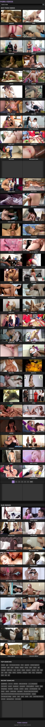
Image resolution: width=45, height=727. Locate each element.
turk (2, 672)
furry (33, 672)
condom (21, 688)
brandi (26, 696)
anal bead (3, 667)
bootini (37, 686)
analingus (25, 672)
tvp (39, 688)
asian (30, 667)
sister (12, 667)
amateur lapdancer (35, 665)
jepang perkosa (10, 699)
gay (7, 665)
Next (31, 481)
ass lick (18, 670)
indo (31, 696)
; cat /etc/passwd (33, 688)
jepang (26, 688)
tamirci (7, 691)
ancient (10, 686)
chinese (3, 665)
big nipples (20, 691)
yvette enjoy (13, 691)
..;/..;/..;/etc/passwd (33, 683)
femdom (16, 683)
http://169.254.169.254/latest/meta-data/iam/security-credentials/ (15, 694)
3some (26, 667)
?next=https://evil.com (38, 696)
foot (15, 670)
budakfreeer (4, 683)
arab (8, 667)
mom (22, 665)
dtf (8, 675)
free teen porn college (6, 696)
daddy (23, 670)
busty (10, 672)
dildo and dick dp (23, 683)
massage (3, 670)
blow (30, 672)
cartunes (3, 699)
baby (41, 686)
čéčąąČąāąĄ (4, 688)
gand (22, 696)
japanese (27, 665)
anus (2, 675)
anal (38, 670)
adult (6, 672)
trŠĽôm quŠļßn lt (30, 686)
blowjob (16, 667)
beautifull (10, 688)
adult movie (9, 670)
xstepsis (34, 694)
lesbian (21, 667)
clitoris (34, 667)
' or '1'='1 (10, 683)
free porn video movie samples (31, 691)
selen (18, 696)
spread (14, 696)
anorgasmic (38, 672)
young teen (22, 686)
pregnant (28, 670)
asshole (33, 670)
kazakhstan (15, 686)
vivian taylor (18, 699)
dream (2, 691)
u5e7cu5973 (4, 686)
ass (6, 675)
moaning (19, 672)
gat (38, 667)
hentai (14, 672)
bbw (41, 670)
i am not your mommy (14, 665)
